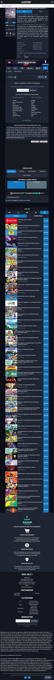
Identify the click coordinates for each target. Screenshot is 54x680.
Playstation (20, 608)
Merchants (17, 595)
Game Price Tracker (33, 603)
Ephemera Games (37, 47)
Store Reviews (33, 609)
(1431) (33, 193)
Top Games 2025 (33, 610)
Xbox (20, 605)
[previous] (7, 22)
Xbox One (33, 53)
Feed (40, 11)
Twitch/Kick (17, 593)
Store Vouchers (34, 601)
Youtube (37, 593)
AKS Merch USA (34, 612)
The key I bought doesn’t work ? (27, 582)
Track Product (27, 175)
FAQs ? (27, 585)
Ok (25, 677)
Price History (16, 71)
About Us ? (27, 577)
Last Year (22, 171)
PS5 (29, 53)
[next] (14, 22)
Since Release (11, 171)
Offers (9, 71)
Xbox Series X (39, 53)
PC (25, 53)
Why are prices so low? (27, 580)
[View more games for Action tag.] (26, 57)
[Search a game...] (27, 6)
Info (24, 11)
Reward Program (33, 604)
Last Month (42, 171)
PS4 (27, 53)
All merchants (27, 120)
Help (48, 677)
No (29, 677)
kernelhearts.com (37, 45)
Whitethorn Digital (37, 49)
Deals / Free (34, 607)
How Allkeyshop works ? (27, 579)
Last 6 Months (32, 171)
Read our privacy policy (37, 675)
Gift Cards (33, 606)
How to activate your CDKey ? (27, 584)
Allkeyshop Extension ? (27, 587)
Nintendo (20, 612)
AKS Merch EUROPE (34, 614)
